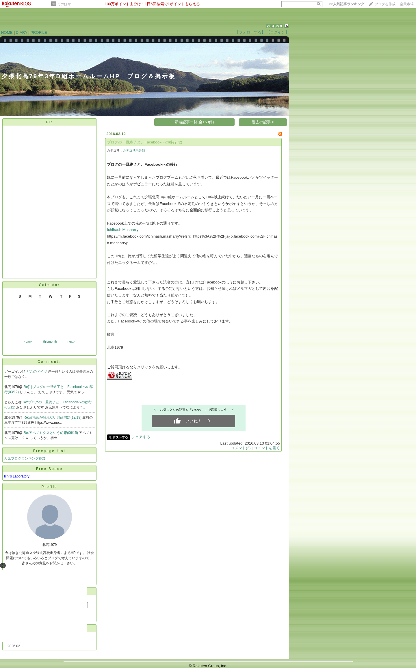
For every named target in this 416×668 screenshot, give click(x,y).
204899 (275, 26)
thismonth (50, 341)
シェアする (140, 437)
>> (346, 4)
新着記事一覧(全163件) (194, 122)
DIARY (21, 32)
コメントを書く (267, 448)
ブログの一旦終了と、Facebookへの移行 (142, 142)
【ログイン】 (277, 32)
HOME (7, 32)
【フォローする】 (250, 32)
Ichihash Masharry (122, 229)
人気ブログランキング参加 (25, 458)
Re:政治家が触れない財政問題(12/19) (52, 417)
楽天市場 (407, 4)
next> (71, 341)
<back (28, 341)
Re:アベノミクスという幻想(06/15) (51, 433)
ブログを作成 (385, 4)
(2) (180, 142)
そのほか (64, 4)
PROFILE (39, 32)
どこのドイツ (37, 372)
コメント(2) (240, 448)
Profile (49, 487)
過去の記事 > (263, 122)
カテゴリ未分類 (134, 150)
